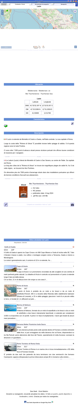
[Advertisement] (39, 66)
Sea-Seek (39, 1)
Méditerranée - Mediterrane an (39, 91)
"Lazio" (39, 204)
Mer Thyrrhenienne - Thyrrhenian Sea (39, 94)
